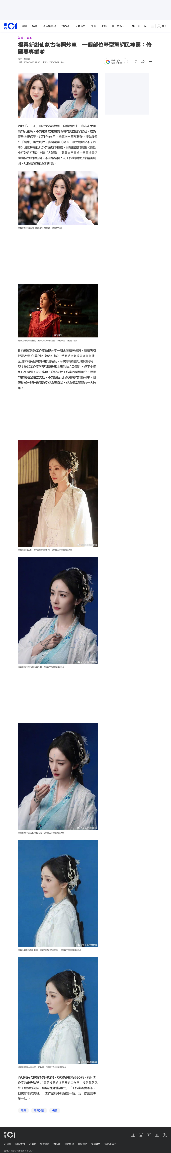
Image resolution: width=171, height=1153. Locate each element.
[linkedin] (157, 1135)
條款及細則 (110, 1143)
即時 (93, 26)
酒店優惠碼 (49, 26)
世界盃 (65, 26)
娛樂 (34, 26)
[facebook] (133, 1135)
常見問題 (69, 1143)
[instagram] (141, 1135)
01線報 (7, 1143)
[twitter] (165, 1135)
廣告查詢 (44, 1143)
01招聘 (32, 1143)
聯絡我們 (82, 1143)
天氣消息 (80, 26)
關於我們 (20, 1143)
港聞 (24, 26)
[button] (135, 61)
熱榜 (104, 26)
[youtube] (149, 1135)
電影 (29, 38)
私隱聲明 (96, 1143)
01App (56, 1143)
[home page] (10, 26)
